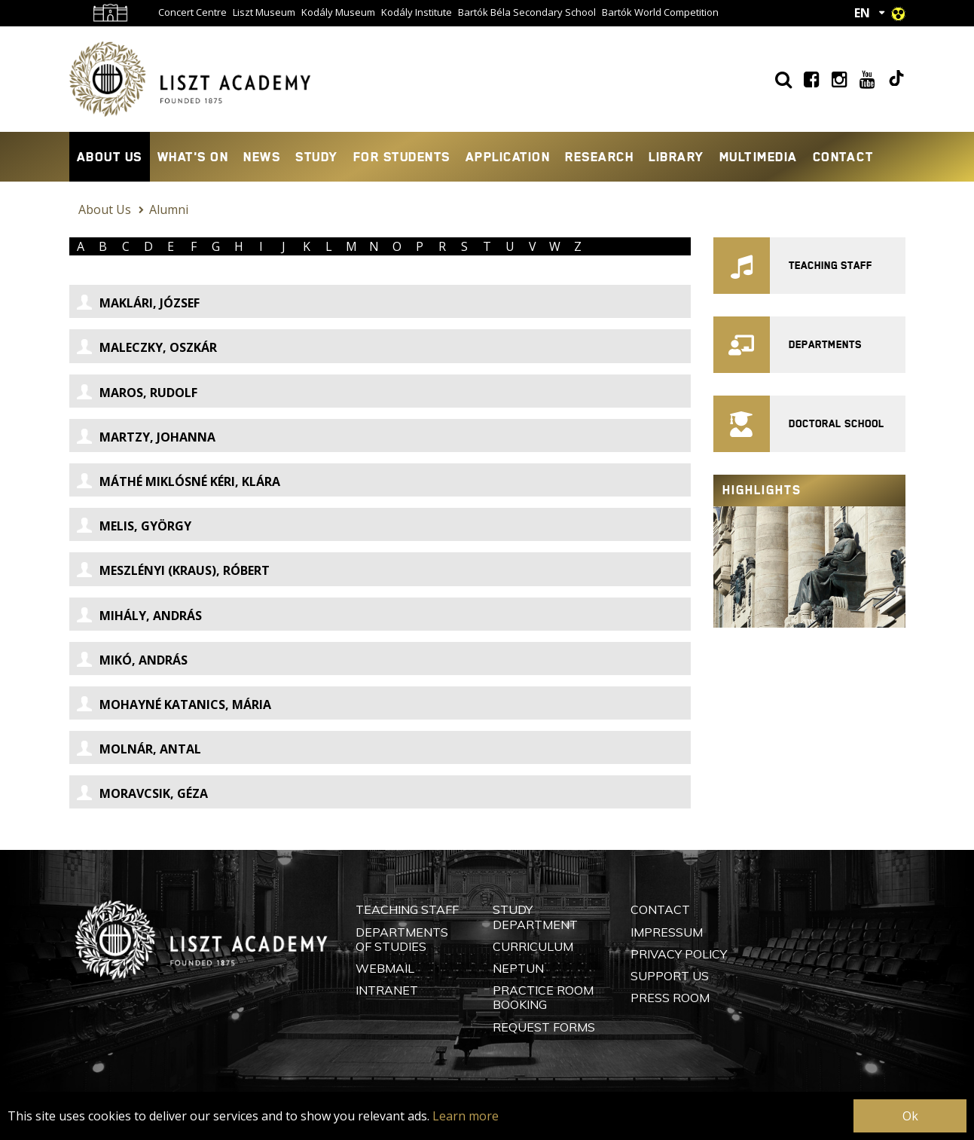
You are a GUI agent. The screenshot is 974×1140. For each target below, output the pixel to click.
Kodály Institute (416, 12)
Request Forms (544, 1027)
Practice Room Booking (543, 997)
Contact (843, 156)
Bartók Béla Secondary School (527, 12)
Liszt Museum (264, 12)
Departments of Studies (402, 939)
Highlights (761, 490)
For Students (401, 156)
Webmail (385, 968)
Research (599, 156)
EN (862, 13)
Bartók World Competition (660, 12)
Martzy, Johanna (146, 437)
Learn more (465, 1116)
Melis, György (134, 526)
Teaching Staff (407, 909)
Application (508, 156)
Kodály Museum (338, 12)
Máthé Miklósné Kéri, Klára (178, 481)
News (261, 156)
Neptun (518, 968)
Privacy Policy (679, 953)
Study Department (535, 916)
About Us (109, 156)
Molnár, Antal (139, 749)
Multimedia (758, 156)
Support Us (670, 975)
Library (676, 156)
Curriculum (533, 946)
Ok (910, 1116)
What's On (193, 156)
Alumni (168, 209)
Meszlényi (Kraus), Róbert (173, 570)
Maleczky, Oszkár (147, 347)
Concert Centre (192, 12)
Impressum (667, 932)
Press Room (670, 997)
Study (316, 156)
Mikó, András (132, 660)
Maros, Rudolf (137, 392)
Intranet (387, 990)
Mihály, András (139, 615)
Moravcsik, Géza (142, 793)
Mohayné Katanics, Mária (174, 704)
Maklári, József (138, 303)
